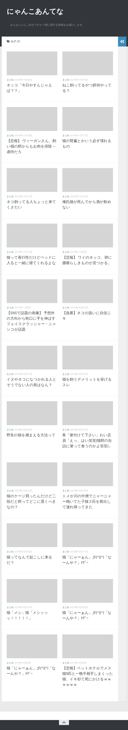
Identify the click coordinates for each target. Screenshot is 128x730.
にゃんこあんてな (35, 11)
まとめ (10, 79)
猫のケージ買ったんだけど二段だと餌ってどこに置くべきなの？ (31, 501)
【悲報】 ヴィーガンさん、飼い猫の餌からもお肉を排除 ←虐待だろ (31, 146)
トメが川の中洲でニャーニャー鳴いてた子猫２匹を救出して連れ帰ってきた (87, 501)
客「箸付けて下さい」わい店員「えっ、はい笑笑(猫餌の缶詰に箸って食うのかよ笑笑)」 (87, 440)
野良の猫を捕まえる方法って (31, 435)
